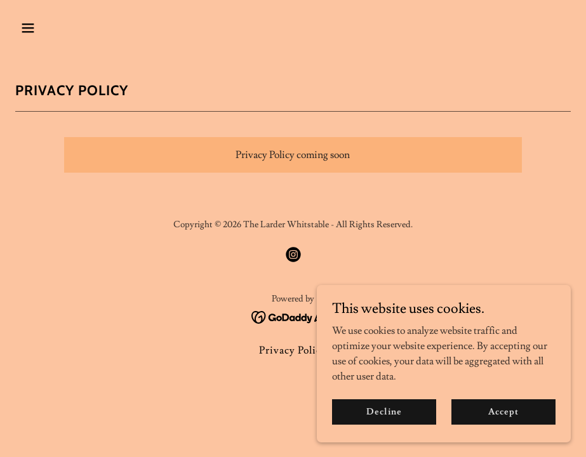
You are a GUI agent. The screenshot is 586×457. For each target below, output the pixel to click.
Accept (503, 420)
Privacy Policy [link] (293, 350)
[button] (56, 28)
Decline (383, 420)
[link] (293, 254)
